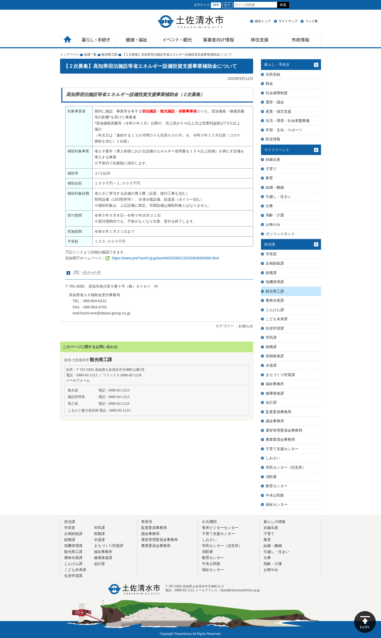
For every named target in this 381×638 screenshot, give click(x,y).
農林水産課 (275, 300)
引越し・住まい (278, 196)
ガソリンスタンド (280, 234)
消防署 (271, 477)
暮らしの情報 (274, 522)
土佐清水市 (190, 21)
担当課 (269, 244)
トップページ (69, 54)
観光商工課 (109, 54)
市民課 (271, 337)
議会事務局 (275, 421)
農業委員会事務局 (280, 439)
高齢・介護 (275, 215)
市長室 (271, 254)
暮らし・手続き (277, 64)
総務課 (271, 273)
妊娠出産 (273, 159)
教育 (269, 178)
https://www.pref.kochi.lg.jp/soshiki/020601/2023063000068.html (165, 258)
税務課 (271, 347)
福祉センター (277, 504)
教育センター (277, 486)
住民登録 (273, 74)
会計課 (271, 402)
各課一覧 (90, 54)
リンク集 (311, 21)
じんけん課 (275, 310)
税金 (269, 83)
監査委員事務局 (278, 412)
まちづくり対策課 (280, 375)
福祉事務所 (275, 384)
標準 (216, 5)
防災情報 (273, 139)
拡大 (227, 5)
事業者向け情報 (218, 41)
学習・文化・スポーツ (284, 130)
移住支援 (259, 41)
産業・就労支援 (278, 111)
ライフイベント (277, 150)
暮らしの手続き (95, 41)
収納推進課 (275, 356)
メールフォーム (78, 380)
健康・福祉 (136, 41)
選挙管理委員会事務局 (284, 430)
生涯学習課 (275, 328)
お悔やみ (273, 224)
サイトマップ (288, 21)
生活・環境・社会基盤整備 (287, 120)
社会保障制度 (277, 93)
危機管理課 (275, 282)
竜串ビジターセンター (220, 528)
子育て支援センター (282, 449)
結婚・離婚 (275, 187)
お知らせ (246, 326)
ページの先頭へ (365, 622)
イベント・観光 (177, 41)
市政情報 (300, 41)
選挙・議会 (275, 102)
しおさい (273, 458)
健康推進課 (275, 393)
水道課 (271, 365)
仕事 (269, 206)
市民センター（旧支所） (286, 467)
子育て (271, 169)
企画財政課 (275, 263)
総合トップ (263, 21)
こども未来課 (277, 319)
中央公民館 (275, 495)
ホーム (67, 41)
